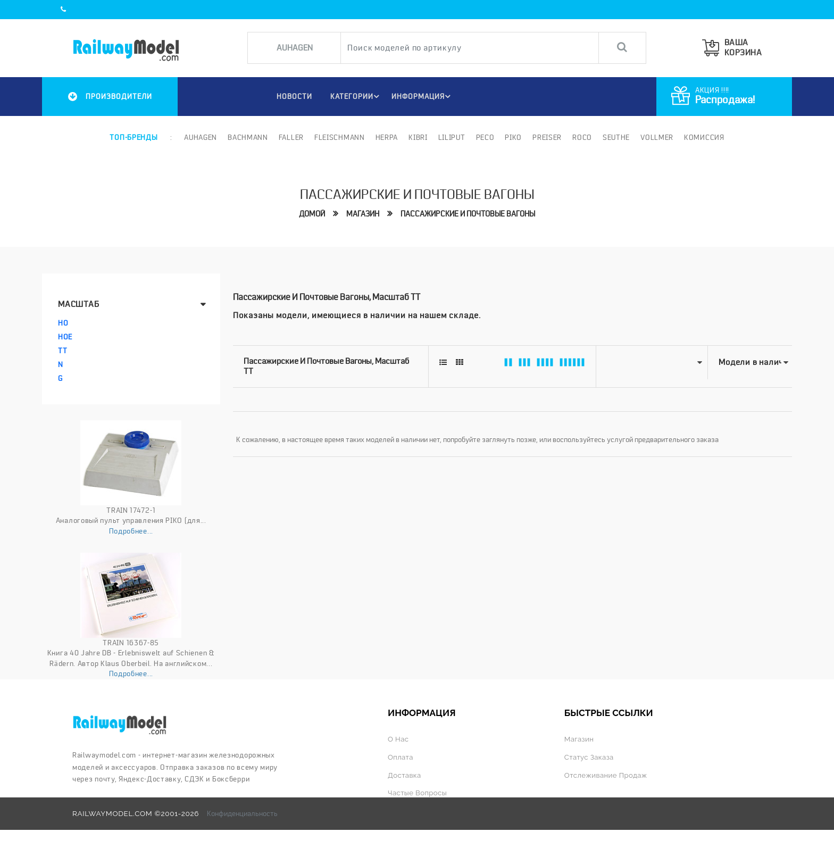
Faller (291, 137)
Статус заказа (589, 756)
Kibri (418, 137)
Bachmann (248, 137)
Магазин (359, 213)
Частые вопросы (418, 792)
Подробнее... (131, 531)
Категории (356, 96)
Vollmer (656, 137)
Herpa (387, 137)
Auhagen (200, 137)
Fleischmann (339, 137)
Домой (305, 213)
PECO (485, 137)
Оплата (401, 756)
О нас (398, 739)
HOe (65, 336)
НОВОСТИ (292, 96)
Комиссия (704, 137)
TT (62, 350)
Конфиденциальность (242, 812)
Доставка (405, 774)
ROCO (582, 137)
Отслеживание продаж (606, 774)
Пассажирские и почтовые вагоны (470, 213)
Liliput (451, 137)
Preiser (547, 137)
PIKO (513, 137)
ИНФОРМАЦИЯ (422, 96)
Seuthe (616, 137)
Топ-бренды (133, 137)
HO (63, 323)
